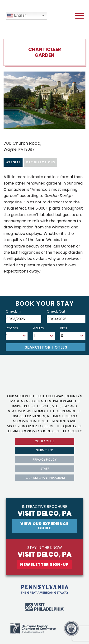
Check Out (56, 311)
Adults (38, 327)
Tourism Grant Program (44, 477)
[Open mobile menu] (79, 15)
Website (13, 162)
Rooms (12, 327)
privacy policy (44, 459)
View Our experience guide (44, 526)
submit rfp (44, 450)
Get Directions (40, 162)
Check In (13, 311)
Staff (44, 468)
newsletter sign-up (44, 564)
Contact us (44, 441)
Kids (63, 327)
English (17, 16)
